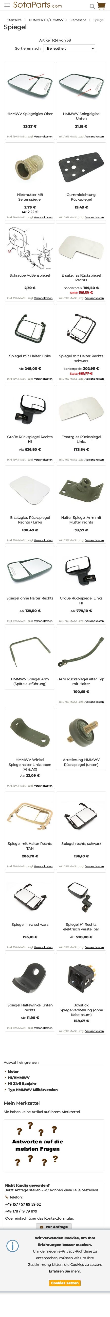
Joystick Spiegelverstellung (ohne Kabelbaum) (81, 1010)
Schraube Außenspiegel (30, 275)
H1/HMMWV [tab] (19, 1078)
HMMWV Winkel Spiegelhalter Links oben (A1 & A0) (30, 764)
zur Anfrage (57, 1227)
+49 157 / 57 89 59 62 (23, 1204)
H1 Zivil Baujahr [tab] (22, 1084)
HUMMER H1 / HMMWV (46, 20)
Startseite (14, 20)
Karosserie (79, 20)
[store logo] (37, 4)
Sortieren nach (27, 48)
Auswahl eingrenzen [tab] (21, 1062)
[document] (64, 1260)
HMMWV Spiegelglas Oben (29, 114)
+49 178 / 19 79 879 (21, 1211)
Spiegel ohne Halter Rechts (29, 598)
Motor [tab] (13, 1072)
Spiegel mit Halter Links (30, 356)
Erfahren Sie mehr (64, 1271)
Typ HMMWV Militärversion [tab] (33, 1090)
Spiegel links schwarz (30, 925)
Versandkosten (43, 136)
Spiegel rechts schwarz (81, 844)
